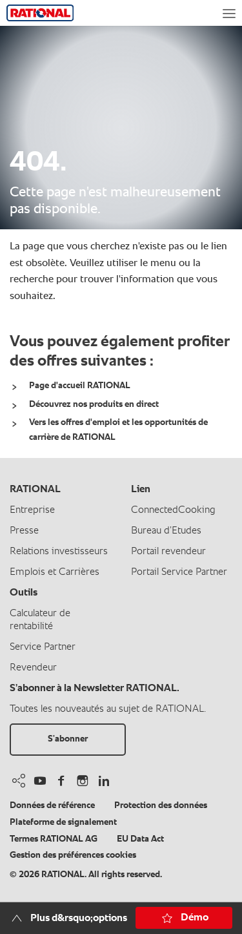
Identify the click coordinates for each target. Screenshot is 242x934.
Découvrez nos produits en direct (94, 404)
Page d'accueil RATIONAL (79, 385)
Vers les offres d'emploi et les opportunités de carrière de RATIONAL (118, 429)
